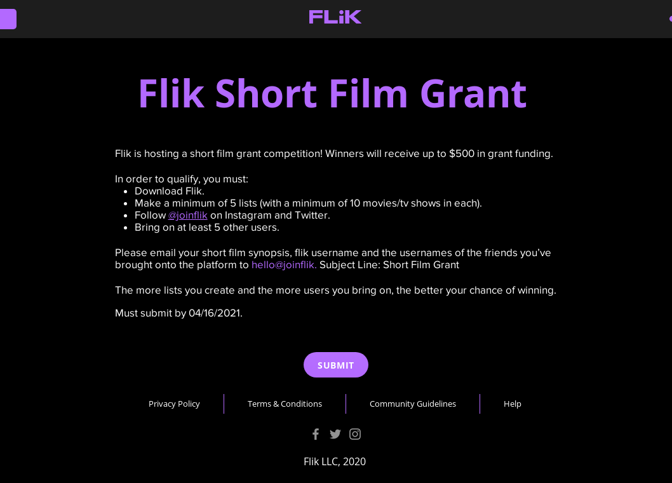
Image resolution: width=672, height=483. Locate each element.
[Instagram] (355, 434)
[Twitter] (335, 434)
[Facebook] (315, 434)
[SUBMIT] (336, 365)
